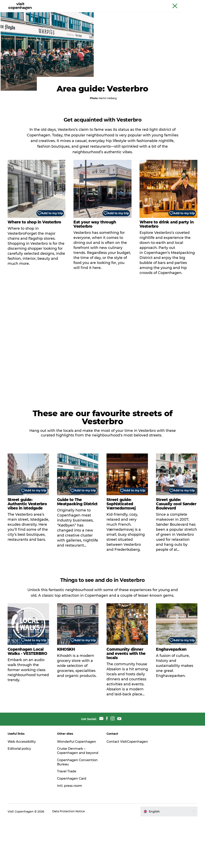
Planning (115, 13)
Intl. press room (70, 813)
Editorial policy (20, 772)
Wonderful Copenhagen (77, 765)
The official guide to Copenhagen (127, 3)
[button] (168, 839)
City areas (94, 13)
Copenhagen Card (190, 3)
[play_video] (102, 364)
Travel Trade (67, 799)
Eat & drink (73, 13)
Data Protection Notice (69, 839)
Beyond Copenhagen (163, 3)
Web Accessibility (22, 765)
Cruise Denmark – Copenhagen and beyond (71, 776)
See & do (52, 13)
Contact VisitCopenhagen (121, 767)
